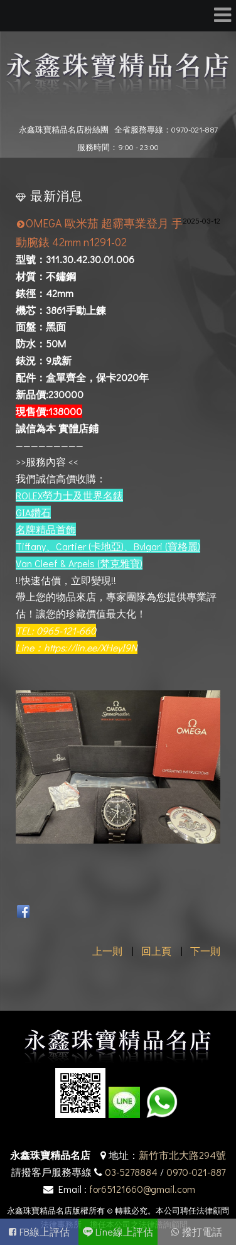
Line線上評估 (124, 1231)
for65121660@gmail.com (142, 1188)
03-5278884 (131, 1171)
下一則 (205, 950)
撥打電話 (202, 1231)
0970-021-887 (195, 1171)
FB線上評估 (44, 1231)
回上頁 (156, 950)
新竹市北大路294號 (182, 1154)
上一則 (107, 950)
